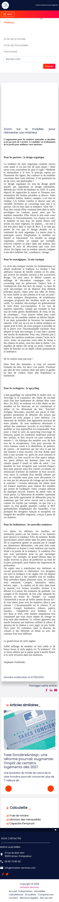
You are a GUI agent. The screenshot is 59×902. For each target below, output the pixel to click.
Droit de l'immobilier (16, 45)
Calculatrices (16, 894)
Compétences (45, 894)
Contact (13, 897)
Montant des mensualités (23, 819)
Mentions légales (29, 897)
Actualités (30, 894)
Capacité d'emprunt (20, 823)
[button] (51, 788)
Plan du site (46, 897)
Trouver (49, 66)
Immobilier (39, 891)
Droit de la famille (14, 39)
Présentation (26, 891)
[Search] (29, 59)
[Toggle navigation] (7, 14)
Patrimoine (10, 51)
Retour (9, 22)
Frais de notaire (17, 815)
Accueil (13, 891)
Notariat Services (29, 887)
